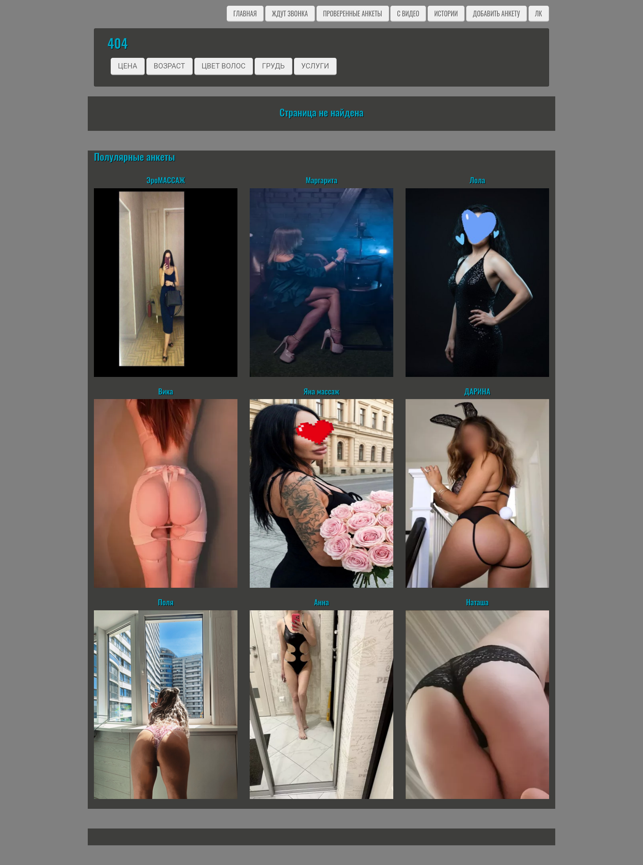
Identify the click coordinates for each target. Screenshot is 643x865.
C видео (408, 13)
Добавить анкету (496, 13)
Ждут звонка (290, 13)
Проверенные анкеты (352, 13)
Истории (446, 13)
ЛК (538, 13)
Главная (245, 13)
